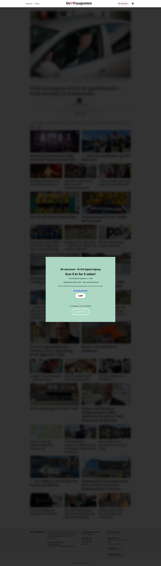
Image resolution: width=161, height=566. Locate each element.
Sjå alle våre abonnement (80, 290)
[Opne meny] (132, 3)
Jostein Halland (88, 534)
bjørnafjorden (37, 123)
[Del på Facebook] (77, 114)
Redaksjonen (86, 540)
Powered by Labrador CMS (80, 563)
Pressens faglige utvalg (56, 542)
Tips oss (29, 4)
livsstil (89, 123)
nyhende (126, 123)
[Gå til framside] (79, 3)
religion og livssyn (113, 123)
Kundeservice (87, 542)
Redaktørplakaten (54, 544)
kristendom (79, 123)
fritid (70, 123)
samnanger (99, 123)
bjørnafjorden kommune (55, 123)
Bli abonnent (123, 4)
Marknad (85, 544)
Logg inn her (80, 312)
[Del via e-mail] (83, 114)
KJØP (80, 296)
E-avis (37, 4)
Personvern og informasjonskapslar (60, 546)
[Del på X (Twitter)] (80, 114)
